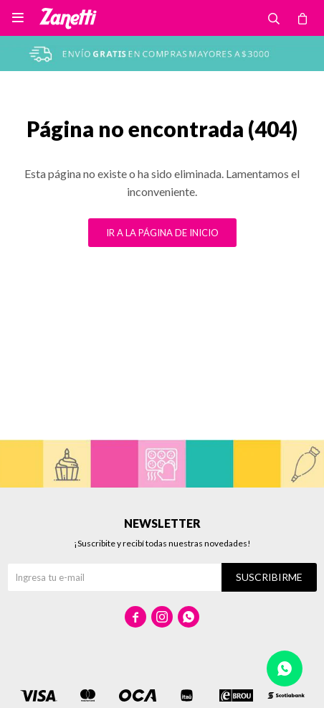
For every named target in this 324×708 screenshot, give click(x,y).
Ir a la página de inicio (162, 232)
